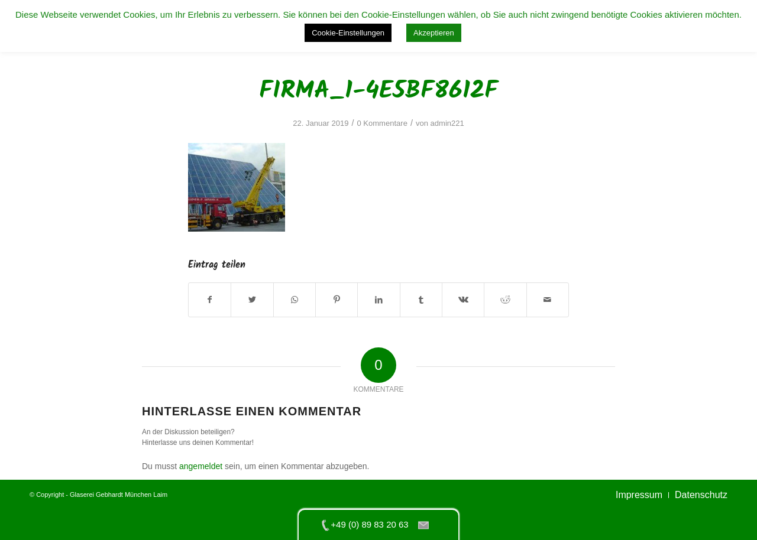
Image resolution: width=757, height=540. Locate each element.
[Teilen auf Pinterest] (336, 300)
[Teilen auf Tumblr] (421, 300)
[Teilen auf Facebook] (210, 300)
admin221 (447, 123)
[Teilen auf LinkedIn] (378, 300)
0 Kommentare (382, 123)
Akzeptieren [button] (433, 32)
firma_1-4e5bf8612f (378, 91)
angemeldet (200, 466)
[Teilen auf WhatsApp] (294, 300)
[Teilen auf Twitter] (252, 300)
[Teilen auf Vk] (463, 300)
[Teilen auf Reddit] (505, 300)
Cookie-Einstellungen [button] (348, 32)
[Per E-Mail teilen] (547, 300)
